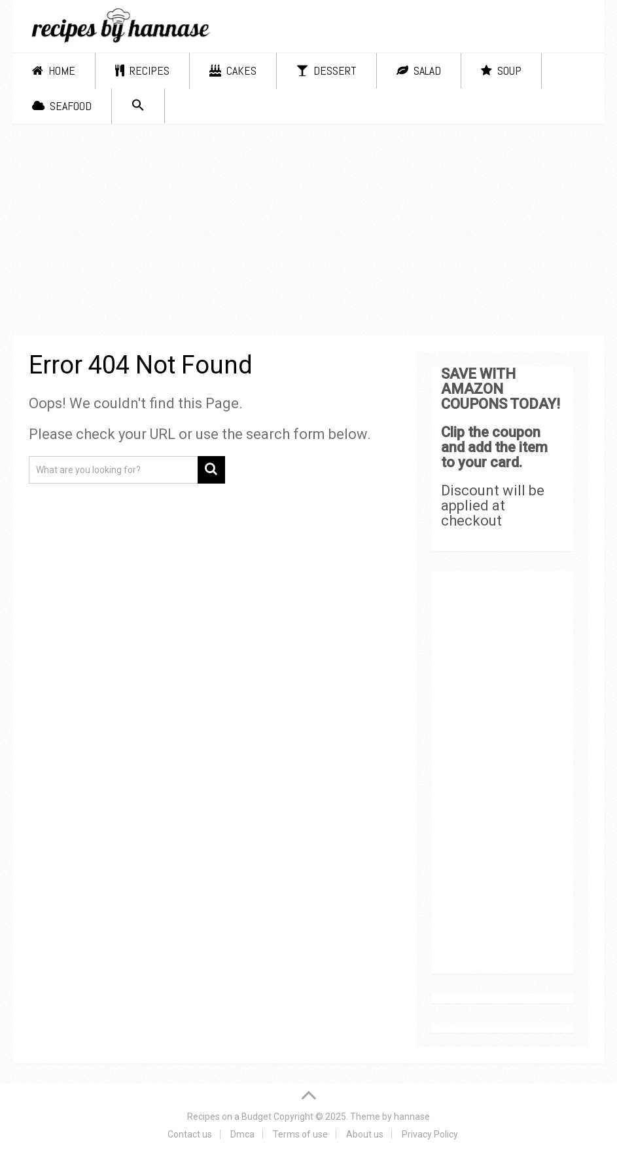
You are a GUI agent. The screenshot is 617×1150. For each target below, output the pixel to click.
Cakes (232, 70)
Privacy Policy (430, 1134)
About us (364, 1134)
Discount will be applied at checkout (492, 505)
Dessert (326, 70)
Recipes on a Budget (229, 1116)
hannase (412, 1116)
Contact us (189, 1134)
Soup (501, 70)
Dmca (242, 1134)
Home (53, 70)
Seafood (62, 105)
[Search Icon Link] (138, 105)
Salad (419, 70)
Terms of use (300, 1134)
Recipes (142, 70)
